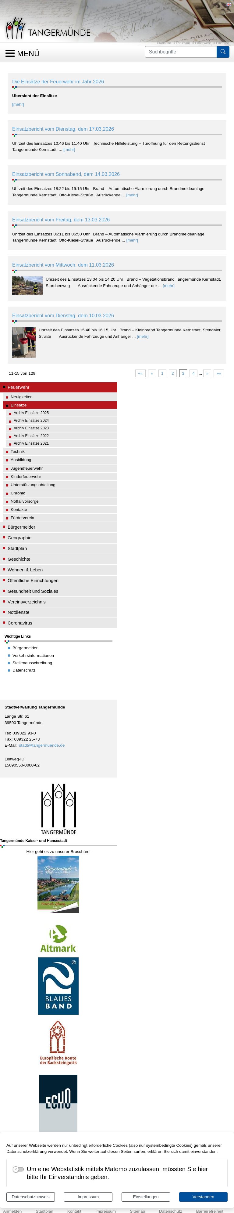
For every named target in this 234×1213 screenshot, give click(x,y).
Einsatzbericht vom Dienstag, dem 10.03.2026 (63, 315)
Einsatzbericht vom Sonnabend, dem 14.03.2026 (66, 174)
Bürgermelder (21, 527)
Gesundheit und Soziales (33, 591)
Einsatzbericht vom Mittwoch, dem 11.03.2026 (63, 265)
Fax (8, 739)
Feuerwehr (203, 43)
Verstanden (203, 1196)
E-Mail (10, 745)
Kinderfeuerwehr (26, 476)
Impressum (88, 1196)
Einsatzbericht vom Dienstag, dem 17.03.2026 (63, 129)
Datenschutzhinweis (31, 1196)
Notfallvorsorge (25, 501)
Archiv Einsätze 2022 (31, 436)
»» (219, 373)
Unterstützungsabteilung (33, 485)
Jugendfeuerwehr (27, 468)
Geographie (19, 537)
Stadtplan (17, 548)
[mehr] (18, 104)
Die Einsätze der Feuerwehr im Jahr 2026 (58, 81)
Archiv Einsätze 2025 (31, 413)
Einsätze (222, 43)
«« (140, 373)
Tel (7, 733)
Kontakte (19, 509)
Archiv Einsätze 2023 (31, 428)
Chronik (18, 493)
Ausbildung (21, 459)
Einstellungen (145, 1196)
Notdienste (19, 612)
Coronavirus (20, 622)
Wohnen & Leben (25, 569)
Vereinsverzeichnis (27, 601)
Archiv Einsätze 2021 (31, 443)
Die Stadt (183, 43)
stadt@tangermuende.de (42, 745)
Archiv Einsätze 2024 (31, 420)
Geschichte (19, 559)
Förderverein (22, 517)
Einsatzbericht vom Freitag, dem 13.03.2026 (61, 219)
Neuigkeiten (22, 397)
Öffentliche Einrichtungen (33, 580)
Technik (18, 451)
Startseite (164, 43)
